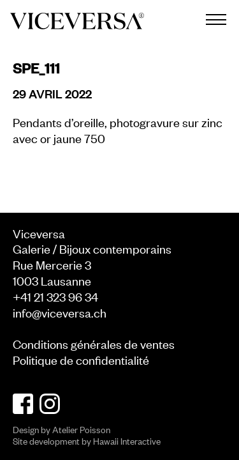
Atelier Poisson (81, 429)
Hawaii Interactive (127, 440)
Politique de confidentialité (81, 359)
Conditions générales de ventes (94, 343)
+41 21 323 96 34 (55, 296)
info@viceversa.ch (59, 312)
